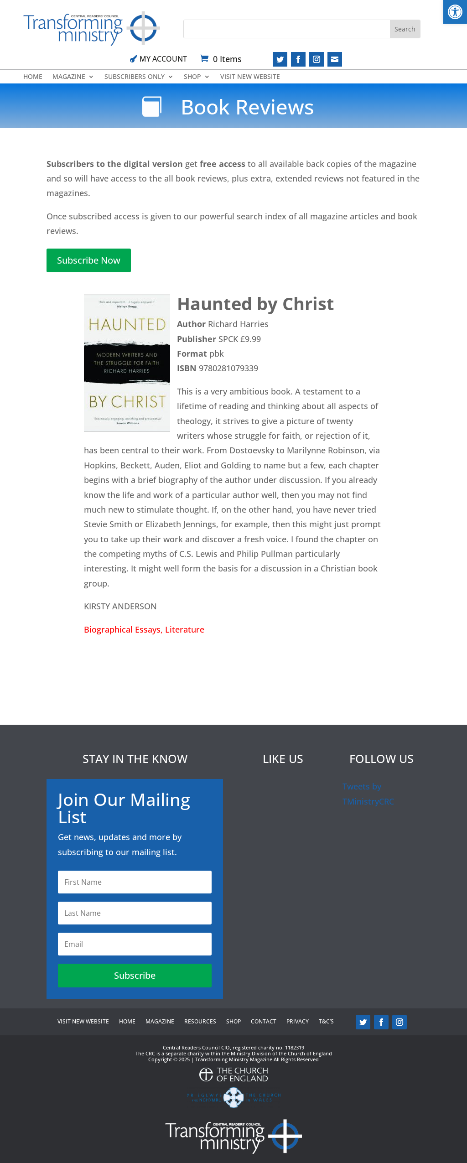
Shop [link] (192, 77)
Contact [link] (263, 1021)
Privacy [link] (297, 1021)
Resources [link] (200, 1021)
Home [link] (32, 77)
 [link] (334, 59)
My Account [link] (163, 59)
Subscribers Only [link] (134, 77)
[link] (455, 12)
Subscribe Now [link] (88, 260)
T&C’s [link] (326, 1021)
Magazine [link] (68, 77)
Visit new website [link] (250, 77)
